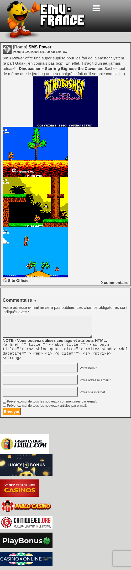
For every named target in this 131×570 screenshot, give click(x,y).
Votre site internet (91, 395)
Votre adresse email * (94, 383)
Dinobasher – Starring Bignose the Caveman (60, 68)
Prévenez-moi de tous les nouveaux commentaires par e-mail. (52, 404)
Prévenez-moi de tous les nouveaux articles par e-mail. (47, 409)
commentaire (114, 282)
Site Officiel (19, 280)
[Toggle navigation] (96, 8)
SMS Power (32, 47)
